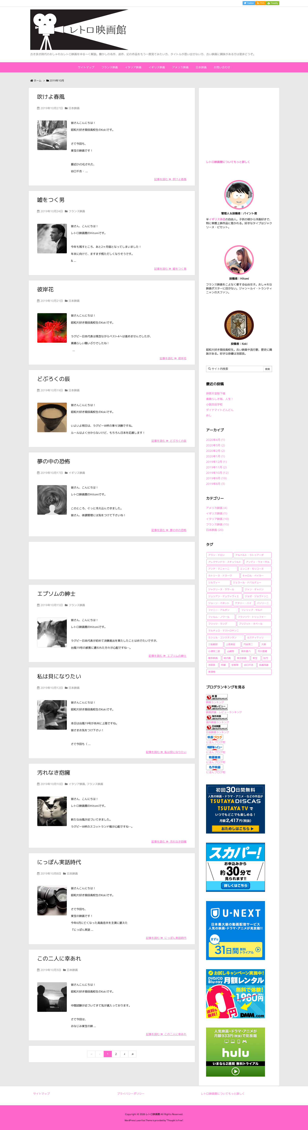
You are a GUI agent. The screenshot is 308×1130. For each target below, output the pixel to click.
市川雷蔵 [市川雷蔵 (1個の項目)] (262, 651)
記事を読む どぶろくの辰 (168, 441)
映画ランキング (215, 702)
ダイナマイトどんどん (220, 410)
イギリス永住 (217, 219)
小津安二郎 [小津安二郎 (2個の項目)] (214, 651)
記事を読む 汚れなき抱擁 (168, 841)
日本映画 (74, 108)
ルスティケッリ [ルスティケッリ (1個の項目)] (255, 637)
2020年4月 (215, 440)
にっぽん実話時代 (59, 862)
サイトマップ (41, 1093)
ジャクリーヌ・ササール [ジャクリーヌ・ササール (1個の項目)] (221, 589)
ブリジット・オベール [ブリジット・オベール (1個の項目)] (250, 623)
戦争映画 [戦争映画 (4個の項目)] (213, 658)
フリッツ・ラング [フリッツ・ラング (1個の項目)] (217, 623)
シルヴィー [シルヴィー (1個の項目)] (214, 582)
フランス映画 (77, 211)
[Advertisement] (111, 560)
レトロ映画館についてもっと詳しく (228, 162)
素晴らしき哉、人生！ (220, 399)
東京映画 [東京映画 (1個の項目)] (241, 658)
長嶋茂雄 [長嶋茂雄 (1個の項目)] (264, 665)
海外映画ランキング (217, 722)
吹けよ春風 (51, 97)
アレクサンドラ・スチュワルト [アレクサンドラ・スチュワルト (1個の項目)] (224, 562)
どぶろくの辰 (53, 379)
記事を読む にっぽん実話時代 (166, 938)
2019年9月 (216, 478)
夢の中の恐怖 (53, 461)
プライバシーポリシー (131, 1093)
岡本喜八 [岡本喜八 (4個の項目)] (246, 651)
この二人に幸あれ (59, 958)
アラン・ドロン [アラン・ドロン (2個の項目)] (216, 555)
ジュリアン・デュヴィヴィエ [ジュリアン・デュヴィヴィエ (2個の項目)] (223, 596)
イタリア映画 (77, 784)
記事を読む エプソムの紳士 (167, 656)
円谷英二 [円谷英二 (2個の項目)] (248, 644)
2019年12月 (216, 462)
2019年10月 (217, 473)
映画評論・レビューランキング (224, 712)
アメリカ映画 (216, 508)
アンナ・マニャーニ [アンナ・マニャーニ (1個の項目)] (218, 568)
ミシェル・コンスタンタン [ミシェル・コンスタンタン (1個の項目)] (222, 637)
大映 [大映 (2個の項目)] (263, 644)
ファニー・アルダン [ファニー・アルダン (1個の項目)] (218, 610)
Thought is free (174, 1120)
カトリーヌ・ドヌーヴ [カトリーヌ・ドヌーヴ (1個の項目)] (220, 575)
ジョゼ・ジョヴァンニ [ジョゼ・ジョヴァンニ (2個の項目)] (256, 596)
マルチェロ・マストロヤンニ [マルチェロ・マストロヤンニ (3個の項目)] (223, 630)
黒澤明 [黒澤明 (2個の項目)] (211, 671)
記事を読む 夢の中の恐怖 (168, 530)
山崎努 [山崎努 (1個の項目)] (230, 651)
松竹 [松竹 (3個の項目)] (265, 658)
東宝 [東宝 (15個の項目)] (255, 658)
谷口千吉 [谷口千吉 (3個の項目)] (248, 665)
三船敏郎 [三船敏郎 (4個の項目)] (213, 644)
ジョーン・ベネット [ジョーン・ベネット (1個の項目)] (218, 603)
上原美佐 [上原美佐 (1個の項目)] (230, 644)
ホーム (37, 80)
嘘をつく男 (51, 200)
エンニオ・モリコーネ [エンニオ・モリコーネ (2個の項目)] (252, 568)
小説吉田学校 (214, 404)
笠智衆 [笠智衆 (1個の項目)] (234, 665)
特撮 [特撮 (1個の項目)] (223, 665)
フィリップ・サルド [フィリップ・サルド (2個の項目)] (251, 610)
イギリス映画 (77, 473)
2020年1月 (215, 456)
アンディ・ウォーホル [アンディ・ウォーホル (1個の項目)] (258, 562)
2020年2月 (215, 451)
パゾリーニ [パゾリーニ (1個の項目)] (263, 603)
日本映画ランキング (217, 732)
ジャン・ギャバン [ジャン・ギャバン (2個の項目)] (254, 589)
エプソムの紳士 (56, 593)
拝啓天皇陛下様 (215, 393)
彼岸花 (45, 289)
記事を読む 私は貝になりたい (166, 752)
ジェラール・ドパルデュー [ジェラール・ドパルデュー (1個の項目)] (247, 582)
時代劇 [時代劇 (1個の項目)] (227, 658)
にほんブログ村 (215, 742)
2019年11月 (216, 467)
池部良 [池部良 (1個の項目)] (211, 665)
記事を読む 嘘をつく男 (170, 269)
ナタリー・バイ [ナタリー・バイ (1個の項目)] (243, 603)
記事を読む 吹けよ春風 (170, 179)
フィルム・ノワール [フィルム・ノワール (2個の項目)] (218, 617)
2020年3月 (215, 445)
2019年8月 (215, 484)
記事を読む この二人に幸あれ (166, 1034)
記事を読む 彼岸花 (173, 358)
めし (209, 415)
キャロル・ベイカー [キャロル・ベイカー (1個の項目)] (253, 575)
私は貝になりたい (59, 676)
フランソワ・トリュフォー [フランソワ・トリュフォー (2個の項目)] (252, 617)
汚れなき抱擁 (53, 772)
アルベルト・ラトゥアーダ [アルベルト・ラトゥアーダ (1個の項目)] (249, 555)
